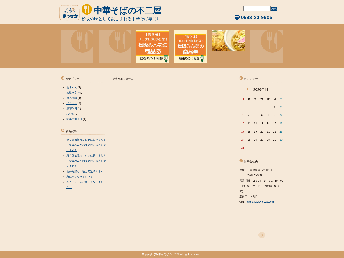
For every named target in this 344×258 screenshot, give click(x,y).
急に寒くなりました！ (79, 176)
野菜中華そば (74, 119)
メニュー (71, 103)
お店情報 (71, 98)
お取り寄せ (73, 92)
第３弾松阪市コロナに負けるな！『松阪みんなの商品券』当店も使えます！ (86, 145)
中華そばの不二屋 (127, 10)
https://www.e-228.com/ (261, 201)
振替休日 (71, 108)
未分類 (70, 113)
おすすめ (71, 87)
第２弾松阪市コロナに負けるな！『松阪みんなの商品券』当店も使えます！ (86, 161)
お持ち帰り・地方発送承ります (84, 171)
